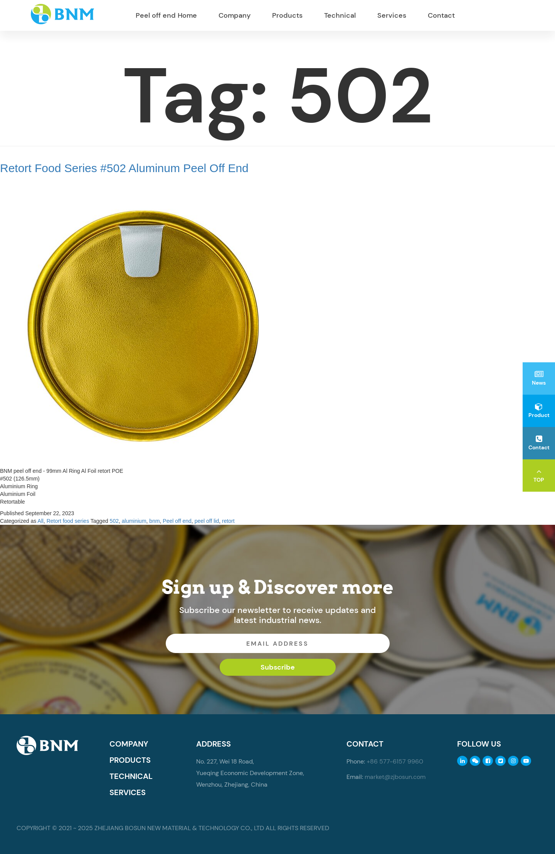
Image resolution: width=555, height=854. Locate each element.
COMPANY (128, 744)
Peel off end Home (166, 15)
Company (235, 15)
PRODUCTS (130, 760)
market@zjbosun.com (395, 777)
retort (228, 521)
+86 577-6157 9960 (395, 761)
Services (391, 15)
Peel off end (177, 521)
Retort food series (68, 521)
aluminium (134, 521)
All (40, 521)
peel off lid (207, 521)
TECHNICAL (131, 776)
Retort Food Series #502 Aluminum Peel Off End (124, 168)
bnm (154, 521)
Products (287, 15)
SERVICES (127, 792)
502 (114, 521)
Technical (340, 15)
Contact (441, 15)
